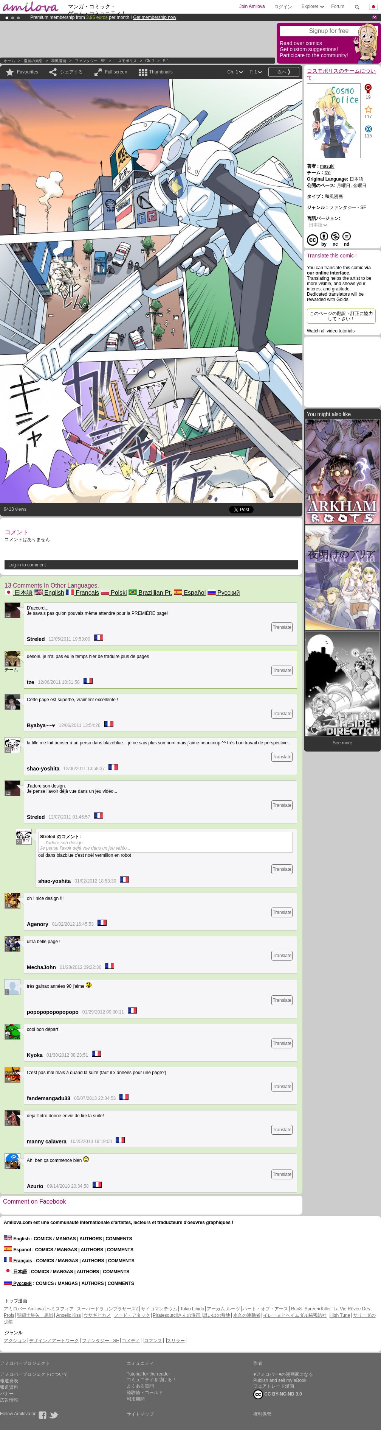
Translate (282, 627)
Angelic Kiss (68, 1315)
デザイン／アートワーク (54, 1340)
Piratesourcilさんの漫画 (177, 1315)
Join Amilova (252, 6)
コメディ (131, 1340)
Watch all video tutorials (331, 331)
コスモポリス (125, 61)
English (49, 592)
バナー (7, 1393)
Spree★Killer (318, 1308)
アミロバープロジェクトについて (34, 1374)
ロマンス (153, 1340)
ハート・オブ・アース (265, 1308)
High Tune (340, 1315)
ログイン (283, 6)
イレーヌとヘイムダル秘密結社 (295, 1315)
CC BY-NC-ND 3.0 (277, 1394)
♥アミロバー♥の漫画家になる (283, 1374)
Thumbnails (161, 72)
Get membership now (154, 17)
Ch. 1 (149, 61)
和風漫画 (58, 61)
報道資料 (9, 1387)
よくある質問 (140, 1386)
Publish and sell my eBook (280, 1380)
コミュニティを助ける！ (152, 1379)
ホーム (9, 61)
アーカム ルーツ (223, 1308)
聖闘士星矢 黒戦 (35, 1315)
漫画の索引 (33, 61)
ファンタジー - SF (90, 61)
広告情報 (9, 1400)
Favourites (27, 72)
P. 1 (166, 61)
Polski (114, 592)
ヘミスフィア (60, 1308)
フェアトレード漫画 (273, 1386)
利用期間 (136, 1399)
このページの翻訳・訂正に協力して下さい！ (341, 316)
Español (190, 592)
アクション (15, 1340)
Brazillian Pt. (150, 592)
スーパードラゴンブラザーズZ (107, 1308)
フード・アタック (132, 1315)
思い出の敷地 (216, 1315)
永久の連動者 (246, 1315)
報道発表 (9, 1380)
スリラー (176, 1340)
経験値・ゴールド (145, 1392)
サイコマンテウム (159, 1308)
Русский (224, 592)
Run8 (296, 1308)
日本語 (19, 592)
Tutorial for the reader (148, 1374)
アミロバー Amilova (24, 1308)
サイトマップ (140, 1414)
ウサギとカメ (97, 1315)
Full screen (116, 72)
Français (82, 592)
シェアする (71, 72)
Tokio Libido (192, 1308)
